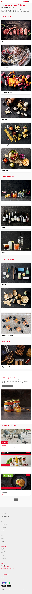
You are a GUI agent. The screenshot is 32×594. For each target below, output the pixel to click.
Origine (3, 552)
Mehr (3, 448)
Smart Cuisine (4, 560)
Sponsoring (4, 527)
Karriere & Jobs (4, 523)
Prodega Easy (4, 543)
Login (26, 1)
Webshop (3, 541)
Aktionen (3, 538)
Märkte (3, 537)
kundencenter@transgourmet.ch (8, 568)
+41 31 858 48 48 (6, 574)
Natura (3, 554)
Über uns (3, 521)
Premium (3, 551)
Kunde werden (4, 535)
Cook (3, 557)
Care (3, 555)
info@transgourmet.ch (7, 576)
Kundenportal (4, 540)
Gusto (3, 529)
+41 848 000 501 (6, 566)
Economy (3, 548)
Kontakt (3, 530)
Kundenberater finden (7, 570)
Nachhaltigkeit (4, 524)
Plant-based (4, 558)
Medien (3, 526)
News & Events (4, 513)
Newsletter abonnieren (6, 516)
